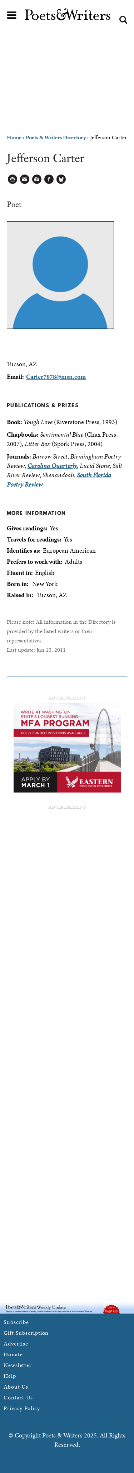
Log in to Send (25, 179)
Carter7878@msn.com (56, 376)
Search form (123, 20)
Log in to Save (37, 179)
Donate (13, 1354)
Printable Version (13, 179)
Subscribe (16, 1322)
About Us (16, 1387)
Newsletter (18, 1365)
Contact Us (18, 1397)
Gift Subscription (26, 1333)
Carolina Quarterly (52, 465)
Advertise (16, 1343)
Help (10, 1376)
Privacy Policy (22, 1408)
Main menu (12, 15)
